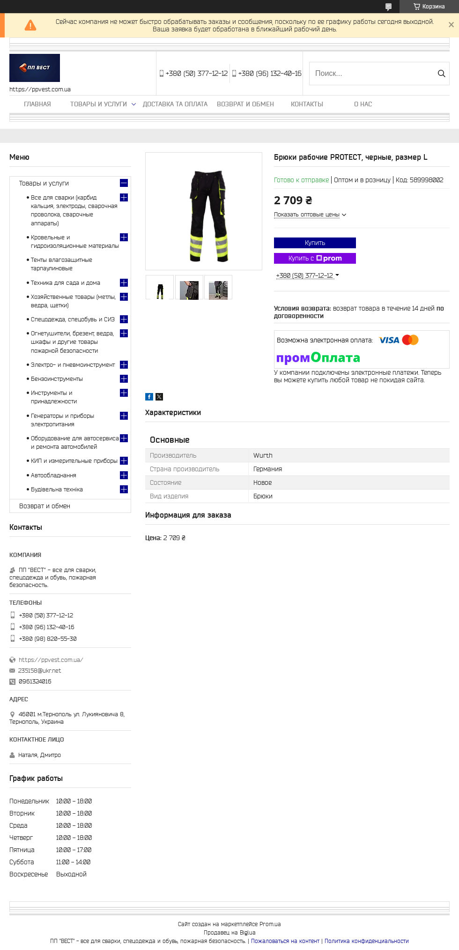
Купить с (315, 258)
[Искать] (441, 73)
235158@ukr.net (39, 670)
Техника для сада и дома (65, 282)
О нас (363, 104)
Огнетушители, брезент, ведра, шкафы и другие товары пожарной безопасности (72, 342)
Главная (37, 104)
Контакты (307, 104)
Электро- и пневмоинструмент (73, 364)
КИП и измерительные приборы (74, 460)
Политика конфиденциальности (367, 941)
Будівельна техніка (57, 489)
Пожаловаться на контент (285, 941)
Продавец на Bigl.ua (230, 932)
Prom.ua (270, 924)
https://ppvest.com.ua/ (51, 659)
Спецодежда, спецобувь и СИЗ (73, 319)
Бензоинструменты (57, 378)
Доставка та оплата (175, 104)
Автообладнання (53, 475)
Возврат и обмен (245, 104)
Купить (315, 242)
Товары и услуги (98, 104)
